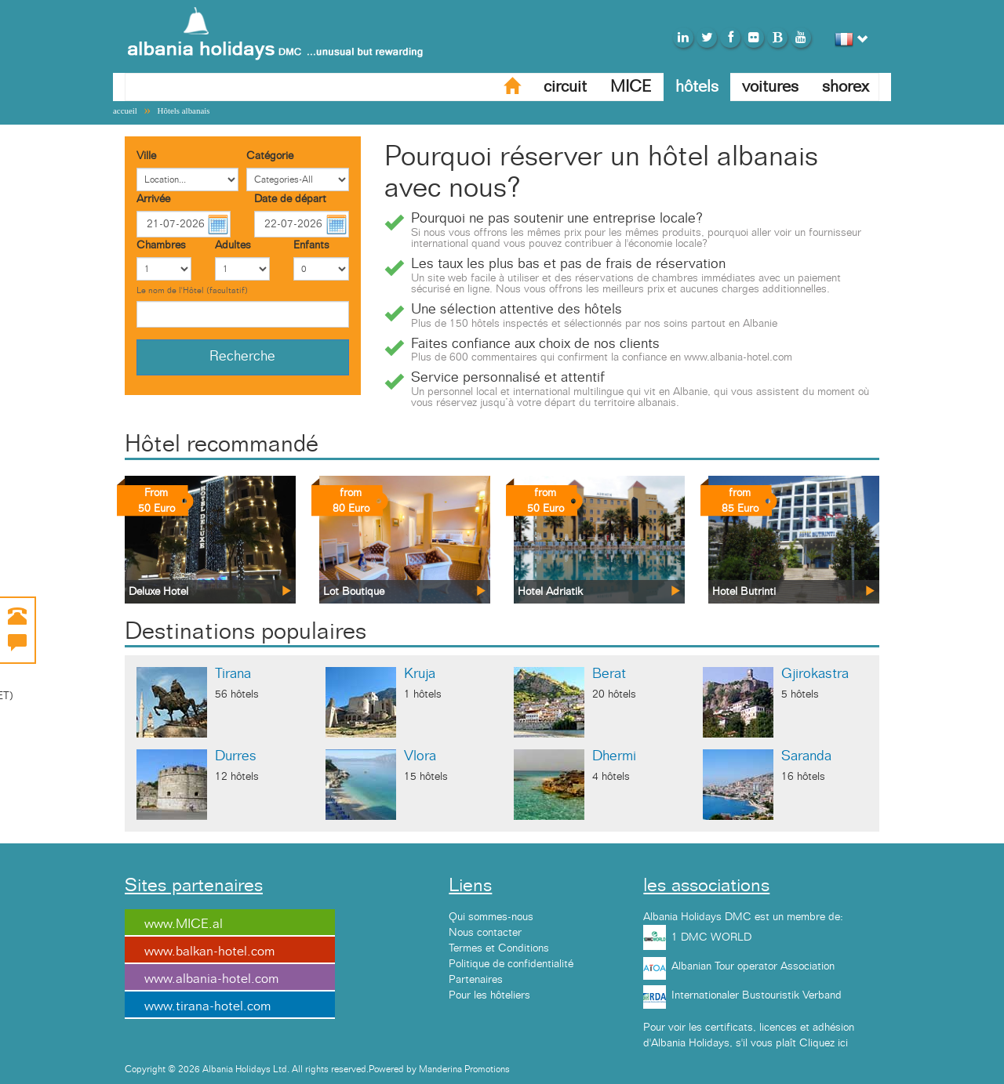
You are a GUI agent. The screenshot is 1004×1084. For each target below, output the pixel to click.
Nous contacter (485, 932)
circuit (565, 86)
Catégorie (269, 155)
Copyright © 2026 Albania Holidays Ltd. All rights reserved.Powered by (272, 1069)
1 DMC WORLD (711, 937)
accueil (125, 110)
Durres (235, 756)
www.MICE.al (183, 924)
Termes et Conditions (499, 948)
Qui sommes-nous (491, 917)
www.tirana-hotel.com (207, 1006)
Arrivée (153, 199)
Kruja (419, 674)
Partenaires (476, 979)
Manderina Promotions (464, 1069)
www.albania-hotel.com (211, 979)
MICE (631, 86)
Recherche (242, 357)
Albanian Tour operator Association (753, 966)
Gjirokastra (815, 674)
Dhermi (614, 756)
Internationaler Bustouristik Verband (756, 995)
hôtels (696, 86)
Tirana (233, 674)
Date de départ (290, 199)
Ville (146, 155)
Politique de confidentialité (511, 964)
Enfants (311, 245)
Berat (609, 674)
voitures (770, 86)
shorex (845, 86)
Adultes (233, 245)
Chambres (161, 245)
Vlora (420, 756)
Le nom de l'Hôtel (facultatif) (192, 290)
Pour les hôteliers (489, 995)
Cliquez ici (823, 1043)
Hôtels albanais (184, 110)
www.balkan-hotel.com (209, 951)
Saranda (806, 756)
